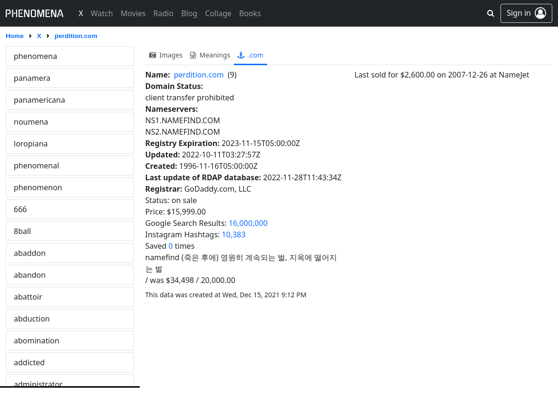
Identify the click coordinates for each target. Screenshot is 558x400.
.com (250, 54)
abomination (36, 340)
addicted (29, 362)
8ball (22, 231)
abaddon (30, 253)
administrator (38, 384)
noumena (31, 122)
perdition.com (199, 74)
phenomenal (36, 165)
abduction (32, 318)
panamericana (39, 100)
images (166, 54)
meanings (210, 54)
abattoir (28, 297)
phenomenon (38, 187)
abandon (30, 275)
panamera (32, 78)
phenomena (35, 56)
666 (20, 209)
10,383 (234, 234)
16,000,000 (248, 223)
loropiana (31, 143)
